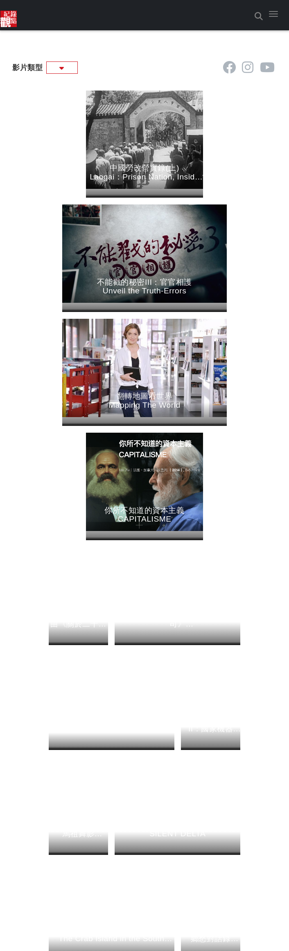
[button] (273, 14)
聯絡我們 (51, 851)
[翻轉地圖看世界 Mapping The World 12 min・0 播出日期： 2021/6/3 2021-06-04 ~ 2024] (111, 276)
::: (9, 65)
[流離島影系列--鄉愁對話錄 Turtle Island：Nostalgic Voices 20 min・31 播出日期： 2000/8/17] (211, 696)
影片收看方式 (56, 841)
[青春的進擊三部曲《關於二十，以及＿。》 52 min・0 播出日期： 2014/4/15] (78, 381)
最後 (167, 734)
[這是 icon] (229, 67)
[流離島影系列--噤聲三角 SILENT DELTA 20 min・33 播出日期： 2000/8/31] (177, 591)
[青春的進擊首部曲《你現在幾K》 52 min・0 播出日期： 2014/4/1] (111, 490)
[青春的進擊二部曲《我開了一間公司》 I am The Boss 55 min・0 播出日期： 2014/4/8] (177, 381)
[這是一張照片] (8, 15)
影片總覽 (147, 829)
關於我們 (53, 829)
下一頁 (146, 734)
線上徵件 (51, 861)
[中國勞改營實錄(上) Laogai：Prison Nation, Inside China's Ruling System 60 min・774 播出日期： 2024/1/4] (78, 171)
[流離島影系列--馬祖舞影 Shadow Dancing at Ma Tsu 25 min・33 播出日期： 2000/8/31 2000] (78, 591)
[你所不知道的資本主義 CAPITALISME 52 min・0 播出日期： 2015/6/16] (211, 276)
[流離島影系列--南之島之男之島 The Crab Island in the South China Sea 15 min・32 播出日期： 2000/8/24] (111, 696)
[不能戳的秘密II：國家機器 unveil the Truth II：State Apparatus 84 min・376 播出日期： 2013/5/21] (211, 486)
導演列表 (235, 829)
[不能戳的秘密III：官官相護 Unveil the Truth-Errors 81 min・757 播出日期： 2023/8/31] (177, 171)
